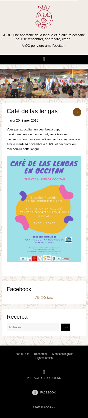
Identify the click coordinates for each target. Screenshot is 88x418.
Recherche (41, 354)
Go (65, 327)
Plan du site (22, 354)
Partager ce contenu (44, 375)
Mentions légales (62, 354)
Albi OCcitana (44, 297)
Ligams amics (44, 358)
